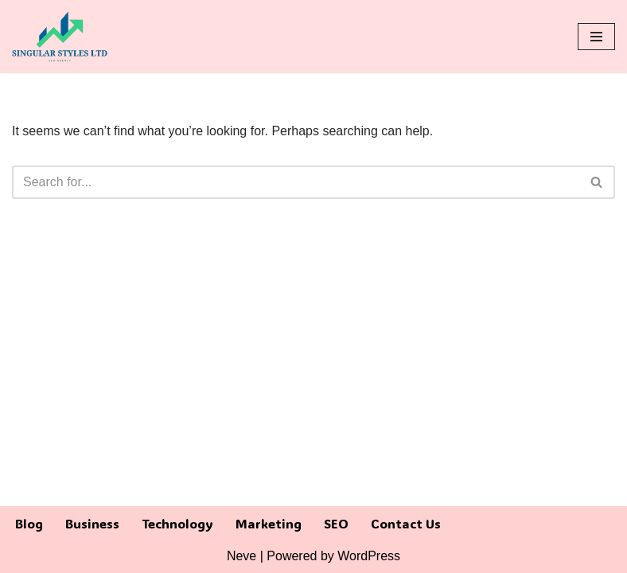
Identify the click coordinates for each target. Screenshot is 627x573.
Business (92, 523)
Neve (241, 556)
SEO (336, 523)
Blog (29, 523)
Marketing (269, 523)
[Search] (295, 182)
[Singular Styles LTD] (59, 36)
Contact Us (406, 523)
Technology (177, 523)
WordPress (368, 556)
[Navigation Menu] (596, 36)
